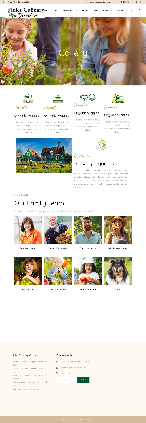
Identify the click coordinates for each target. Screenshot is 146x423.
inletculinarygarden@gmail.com (100, 2)
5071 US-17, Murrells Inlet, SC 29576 (18, 2)
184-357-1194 (65, 373)
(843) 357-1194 (125, 2)
